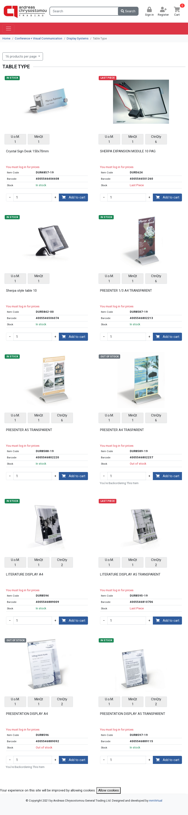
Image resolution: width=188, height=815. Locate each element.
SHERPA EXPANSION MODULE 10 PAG (128, 151)
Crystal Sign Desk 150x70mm (27, 151)
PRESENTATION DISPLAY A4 (27, 714)
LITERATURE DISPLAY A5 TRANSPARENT (130, 574)
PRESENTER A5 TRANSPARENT (29, 430)
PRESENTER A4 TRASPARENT (122, 430)
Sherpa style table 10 (21, 291)
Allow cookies (108, 790)
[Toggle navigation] (8, 28)
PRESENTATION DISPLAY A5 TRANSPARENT (132, 714)
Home (6, 38)
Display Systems (77, 38)
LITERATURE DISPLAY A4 (24, 574)
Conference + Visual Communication (38, 38)
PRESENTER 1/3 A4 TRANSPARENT (126, 291)
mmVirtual (155, 800)
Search (128, 11)
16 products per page (21, 56)
